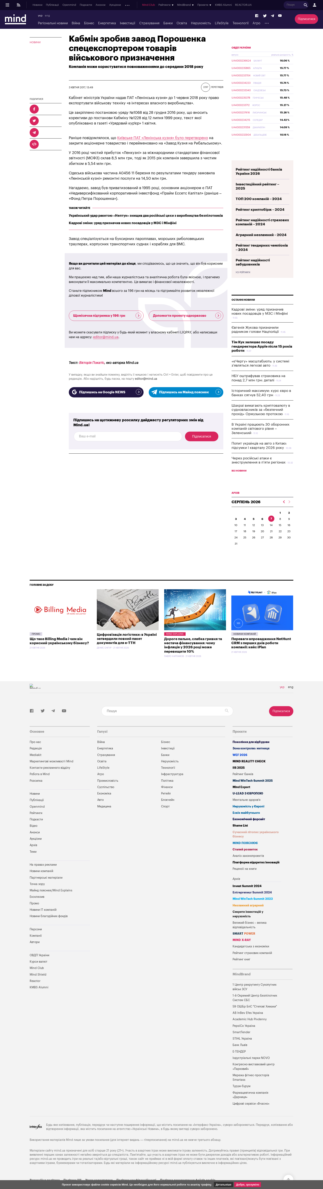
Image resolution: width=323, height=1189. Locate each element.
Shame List (240, 835)
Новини (37, 5)
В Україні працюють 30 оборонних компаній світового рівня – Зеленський (260, 438)
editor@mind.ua (105, 337)
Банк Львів (240, 1054)
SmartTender (241, 1042)
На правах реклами (43, 874)
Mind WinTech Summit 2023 (253, 908)
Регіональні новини (53, 23)
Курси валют (38, 971)
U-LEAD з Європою (248, 803)
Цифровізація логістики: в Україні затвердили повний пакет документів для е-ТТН (127, 648)
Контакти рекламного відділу (50, 777)
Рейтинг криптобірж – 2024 (260, 219)
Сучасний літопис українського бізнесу (256, 844)
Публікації (52, 5)
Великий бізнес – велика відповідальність (250, 934)
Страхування (149, 23)
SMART (244, 943)
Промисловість (107, 790)
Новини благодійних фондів (49, 926)
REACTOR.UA (246, 5)
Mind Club (151, 5)
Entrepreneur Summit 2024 (252, 902)
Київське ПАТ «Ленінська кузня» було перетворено (162, 138)
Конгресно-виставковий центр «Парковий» (254, 1076)
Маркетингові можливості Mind (51, 771)
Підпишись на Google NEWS (106, 392)
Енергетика (107, 23)
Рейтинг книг (241, 969)
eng (47, 15)
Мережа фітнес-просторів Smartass (251, 1087)
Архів (127, 5)
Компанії (36, 945)
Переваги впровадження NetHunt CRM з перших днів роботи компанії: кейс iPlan (261, 653)
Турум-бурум (241, 1096)
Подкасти (86, 5)
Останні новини (243, 309)
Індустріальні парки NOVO (251, 1067)
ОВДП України (241, 57)
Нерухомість (201, 23)
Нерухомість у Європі (248, 816)
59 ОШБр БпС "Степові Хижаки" (255, 1016)
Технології (241, 23)
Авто (100, 809)
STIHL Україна (242, 1048)
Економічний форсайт (249, 829)
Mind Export (241, 796)
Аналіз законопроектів (248, 865)
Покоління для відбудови (251, 751)
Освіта (182, 23)
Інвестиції (127, 23)
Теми (33, 861)
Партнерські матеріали (46, 887)
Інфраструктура (172, 784)
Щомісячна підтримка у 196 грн (107, 315)
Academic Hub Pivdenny (250, 1029)
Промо (36, 644)
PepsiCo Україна (244, 1035)
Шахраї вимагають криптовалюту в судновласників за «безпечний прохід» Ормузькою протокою (261, 419)
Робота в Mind (40, 784)
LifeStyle (221, 23)
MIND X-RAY (242, 949)
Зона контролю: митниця (251, 758)
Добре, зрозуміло (247, 1184)
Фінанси (167, 796)
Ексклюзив (37, 906)
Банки (168, 23)
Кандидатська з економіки (251, 956)
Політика (167, 790)
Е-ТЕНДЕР (239, 1061)
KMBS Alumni (226, 5)
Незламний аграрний (248, 915)
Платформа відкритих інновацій (256, 872)
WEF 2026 (240, 764)
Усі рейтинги (243, 282)
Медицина (104, 816)
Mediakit (35, 764)
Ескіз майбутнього (246, 822)
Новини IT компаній (43, 919)
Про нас (35, 751)
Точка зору (37, 893)
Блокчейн (167, 809)
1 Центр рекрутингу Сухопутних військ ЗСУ (254, 996)
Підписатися (306, 19)
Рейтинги (36, 822)
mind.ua (177, 1149)
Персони (36, 939)
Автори (35, 951)
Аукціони (115, 5)
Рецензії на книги (244, 878)
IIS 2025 (239, 777)
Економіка (104, 803)
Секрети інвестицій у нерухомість (248, 923)
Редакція (36, 758)
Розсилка (36, 790)
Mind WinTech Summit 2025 (253, 790)
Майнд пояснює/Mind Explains (51, 900)
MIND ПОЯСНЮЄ (245, 852)
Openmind (69, 5)
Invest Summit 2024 (247, 895)
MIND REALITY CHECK (249, 771)
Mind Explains (175, 644)
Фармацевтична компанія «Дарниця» (250, 1104)
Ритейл (166, 803)
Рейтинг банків (243, 784)
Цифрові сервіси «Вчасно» (251, 1113)
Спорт (165, 816)
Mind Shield (38, 984)
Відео (33, 835)
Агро (256, 23)
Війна (76, 23)
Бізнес (89, 23)
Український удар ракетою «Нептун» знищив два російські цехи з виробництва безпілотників (146, 215)
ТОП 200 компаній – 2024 (259, 208)
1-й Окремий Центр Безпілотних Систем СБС (255, 1007)
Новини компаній (244, 644)
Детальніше (223, 1184)
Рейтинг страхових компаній (252, 962)
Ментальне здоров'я (246, 809)
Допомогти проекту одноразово (187, 315)
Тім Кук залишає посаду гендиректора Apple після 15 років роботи (262, 356)
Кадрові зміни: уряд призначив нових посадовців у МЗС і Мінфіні (123, 223)
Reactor (35, 990)
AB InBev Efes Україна (248, 1022)
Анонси (100, 5)
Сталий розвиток (245, 859)
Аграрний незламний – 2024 (261, 244)
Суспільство (105, 796)
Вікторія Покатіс (91, 363)
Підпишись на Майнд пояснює (186, 392)
